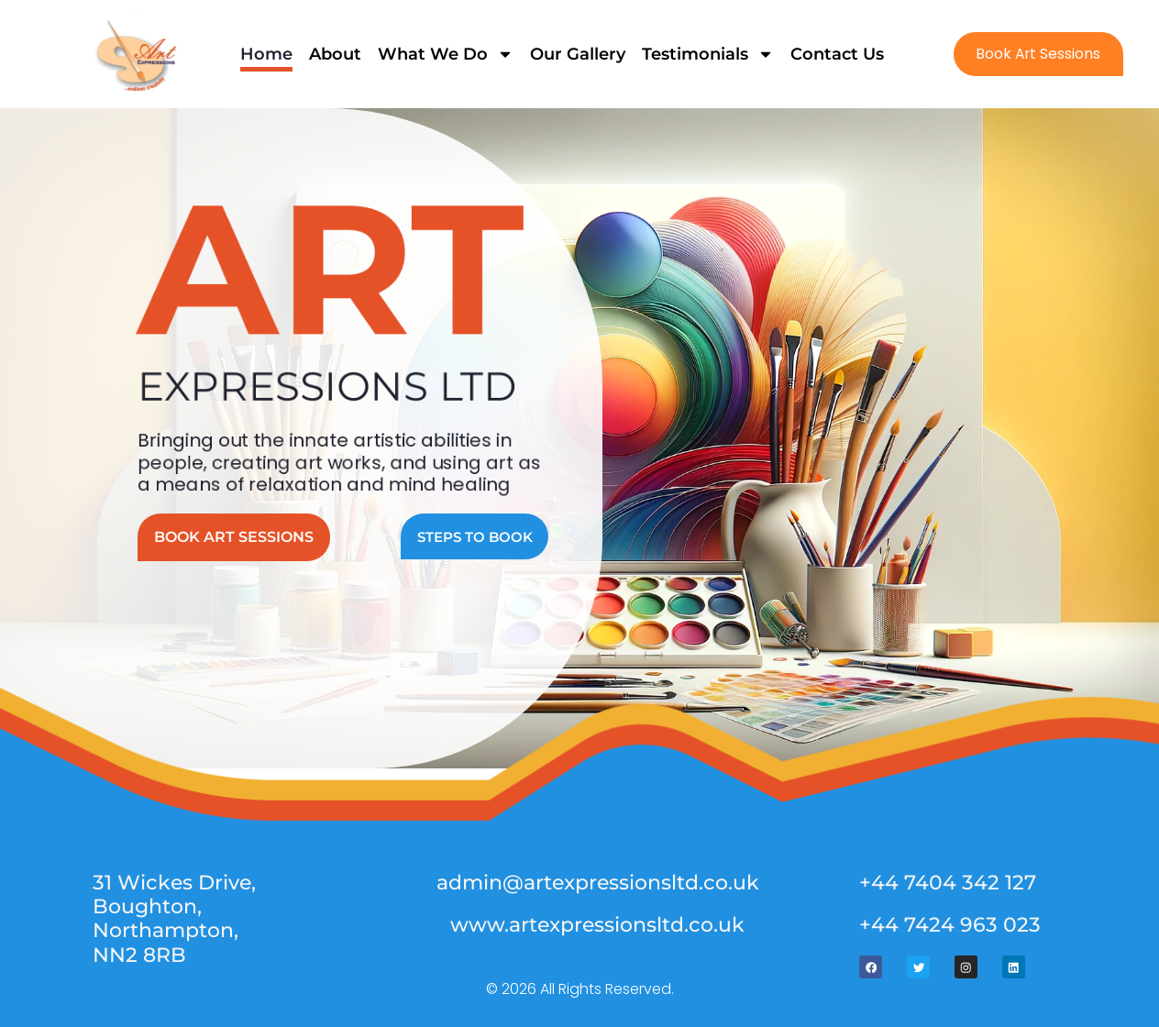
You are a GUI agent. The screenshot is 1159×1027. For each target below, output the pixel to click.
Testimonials (707, 54)
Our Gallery (576, 54)
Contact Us (836, 54)
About (334, 54)
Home (265, 54)
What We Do (445, 54)
